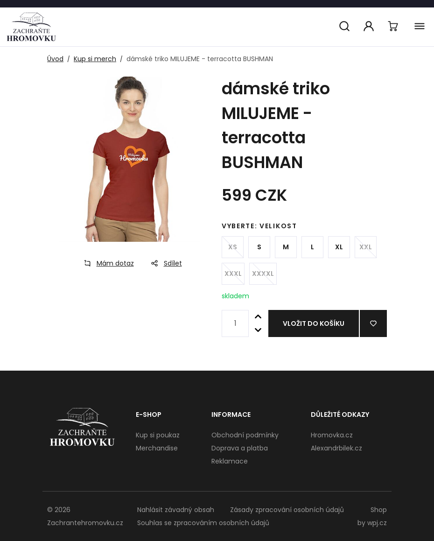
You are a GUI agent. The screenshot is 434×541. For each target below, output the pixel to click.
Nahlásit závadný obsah (175, 509)
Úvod (55, 58)
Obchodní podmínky (245, 435)
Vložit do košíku (313, 323)
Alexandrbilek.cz (336, 448)
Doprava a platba (239, 448)
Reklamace (229, 461)
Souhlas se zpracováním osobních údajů (203, 522)
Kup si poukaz (158, 435)
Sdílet (163, 263)
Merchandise (157, 448)
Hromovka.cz (332, 435)
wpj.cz (377, 522)
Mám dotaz (106, 263)
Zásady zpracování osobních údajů (287, 509)
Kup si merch (95, 58)
